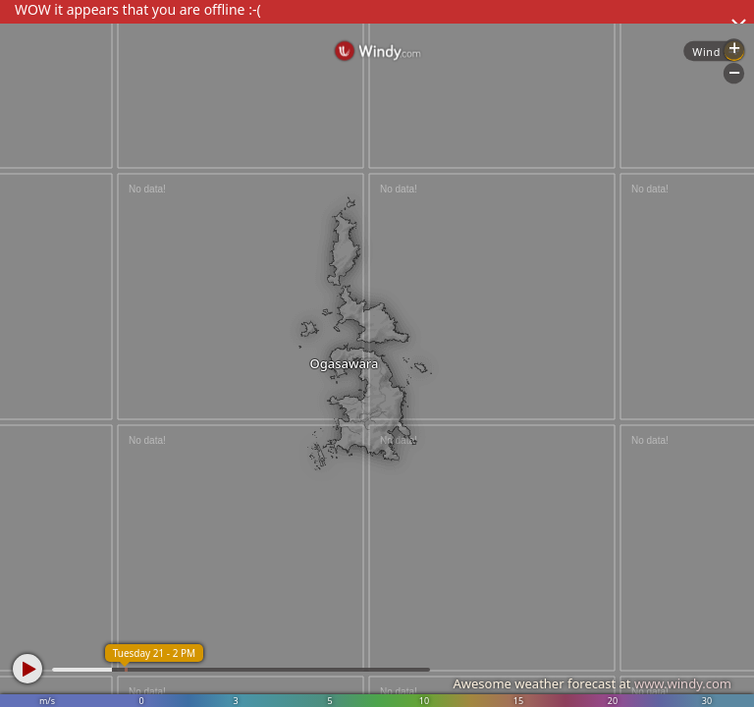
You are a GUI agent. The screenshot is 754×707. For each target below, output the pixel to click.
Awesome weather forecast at (592, 683)
